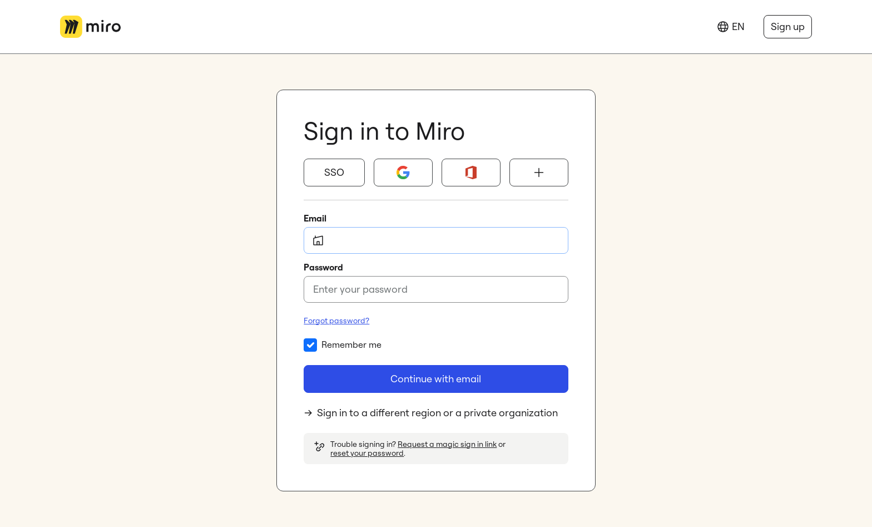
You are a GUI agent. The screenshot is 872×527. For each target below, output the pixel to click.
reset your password (367, 453)
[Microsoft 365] (471, 172)
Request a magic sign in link (447, 444)
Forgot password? (336, 321)
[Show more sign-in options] (538, 172)
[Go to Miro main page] (90, 27)
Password (323, 267)
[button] (334, 172)
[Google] (403, 172)
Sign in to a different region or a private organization (431, 412)
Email (315, 218)
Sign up (788, 26)
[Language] (730, 27)
